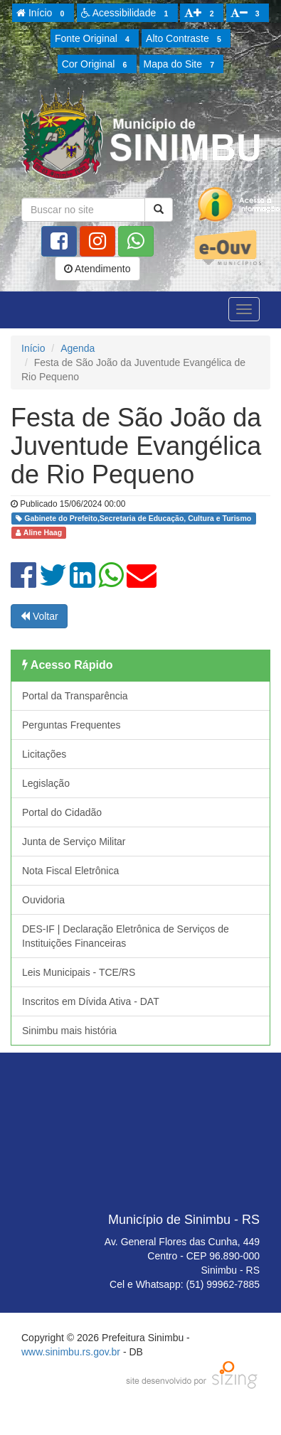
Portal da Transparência (75, 696)
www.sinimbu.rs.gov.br (70, 1352)
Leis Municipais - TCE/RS (78, 972)
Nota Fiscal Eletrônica (70, 870)
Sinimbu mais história (69, 1030)
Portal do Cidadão (62, 812)
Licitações (44, 754)
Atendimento (97, 268)
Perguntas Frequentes (71, 725)
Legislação (46, 783)
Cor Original (97, 64)
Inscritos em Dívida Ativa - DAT (90, 1001)
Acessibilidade (127, 13)
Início (42, 13)
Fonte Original (94, 39)
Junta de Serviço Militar (74, 841)
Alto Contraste (186, 39)
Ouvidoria (43, 899)
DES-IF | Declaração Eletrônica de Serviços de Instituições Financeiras (125, 936)
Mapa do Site (181, 64)
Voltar (39, 616)
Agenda (77, 348)
